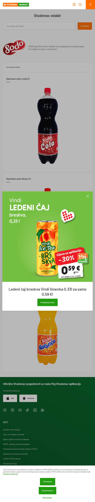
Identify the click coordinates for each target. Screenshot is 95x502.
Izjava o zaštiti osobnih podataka (16, 439)
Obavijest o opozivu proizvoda (15, 454)
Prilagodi (47, 498)
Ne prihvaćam (47, 490)
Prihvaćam (47, 481)
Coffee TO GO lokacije (12, 458)
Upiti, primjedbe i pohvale (13, 434)
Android (28, 398)
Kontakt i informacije (11, 430)
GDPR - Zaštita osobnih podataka (16, 444)
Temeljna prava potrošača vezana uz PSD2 (20, 449)
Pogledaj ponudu (47, 302)
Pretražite (85, 26)
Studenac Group (10, 463)
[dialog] (47, 483)
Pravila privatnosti (10, 474)
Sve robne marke (47, 67)
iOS (10, 398)
